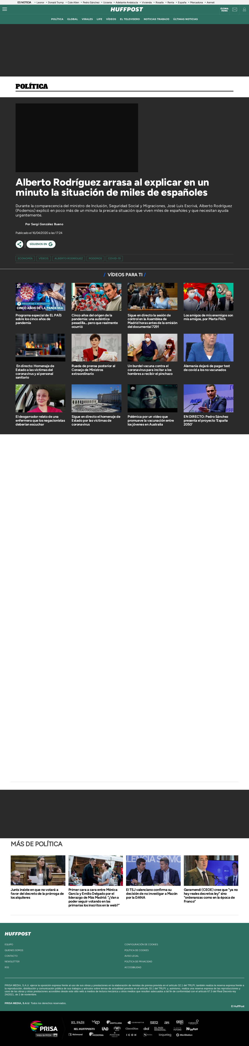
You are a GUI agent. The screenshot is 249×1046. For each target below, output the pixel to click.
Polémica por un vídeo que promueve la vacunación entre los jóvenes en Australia (151, 420)
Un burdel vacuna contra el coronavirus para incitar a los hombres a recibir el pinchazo (150, 370)
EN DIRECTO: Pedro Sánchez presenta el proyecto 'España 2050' (206, 420)
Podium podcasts (116, 1034)
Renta (170, 2)
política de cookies (136, 950)
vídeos (111, 19)
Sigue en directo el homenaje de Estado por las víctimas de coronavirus (96, 420)
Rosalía (160, 2)
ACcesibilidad (132, 967)
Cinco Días (133, 1028)
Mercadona (196, 2)
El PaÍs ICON (132, 1034)
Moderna (97, 1034)
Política (32, 87)
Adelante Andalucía (127, 2)
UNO (107, 1028)
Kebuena (190, 1028)
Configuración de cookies (141, 944)
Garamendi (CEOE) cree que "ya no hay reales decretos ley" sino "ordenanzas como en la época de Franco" (211, 896)
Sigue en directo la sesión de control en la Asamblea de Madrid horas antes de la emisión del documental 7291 (152, 321)
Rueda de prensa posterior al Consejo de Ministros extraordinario (93, 370)
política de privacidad (138, 961)
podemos (95, 258)
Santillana (117, 1022)
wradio (118, 1028)
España (182, 2)
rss (7, 967)
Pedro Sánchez (91, 2)
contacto (11, 956)
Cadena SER (154, 1022)
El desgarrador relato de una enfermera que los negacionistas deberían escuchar (40, 420)
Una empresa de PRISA (46, 1025)
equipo (9, 944)
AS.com (166, 1022)
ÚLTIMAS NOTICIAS (185, 19)
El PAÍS (80, 1022)
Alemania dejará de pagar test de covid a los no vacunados (207, 368)
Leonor (40, 2)
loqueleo (166, 1034)
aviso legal (131, 956)
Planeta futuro (176, 1028)
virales (87, 19)
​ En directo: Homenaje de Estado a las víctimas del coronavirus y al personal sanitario (35, 372)
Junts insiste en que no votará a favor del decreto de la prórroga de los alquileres (37, 894)
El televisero (130, 19)
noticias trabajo (156, 19)
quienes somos (14, 950)
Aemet (211, 2)
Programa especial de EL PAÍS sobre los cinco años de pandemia (39, 319)
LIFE (99, 19)
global (72, 19)
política (57, 19)
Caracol (194, 1022)
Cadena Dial (148, 1028)
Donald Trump (56, 2)
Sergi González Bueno (47, 224)
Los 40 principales (98, 1022)
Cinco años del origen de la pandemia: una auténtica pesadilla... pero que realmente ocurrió (95, 321)
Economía (25, 258)
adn (179, 1022)
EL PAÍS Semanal (162, 1028)
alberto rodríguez (68, 258)
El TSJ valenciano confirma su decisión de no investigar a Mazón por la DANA (151, 894)
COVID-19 (114, 258)
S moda (149, 1034)
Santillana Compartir (137, 1022)
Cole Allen (73, 2)
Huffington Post (85, 1028)
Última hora (224, 10)
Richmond (77, 1034)
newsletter (12, 961)
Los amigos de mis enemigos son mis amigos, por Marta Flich (208, 317)
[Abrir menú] (4, 9)
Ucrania (107, 2)
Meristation (185, 1034)
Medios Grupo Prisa (45, 1035)
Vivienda (147, 2)
